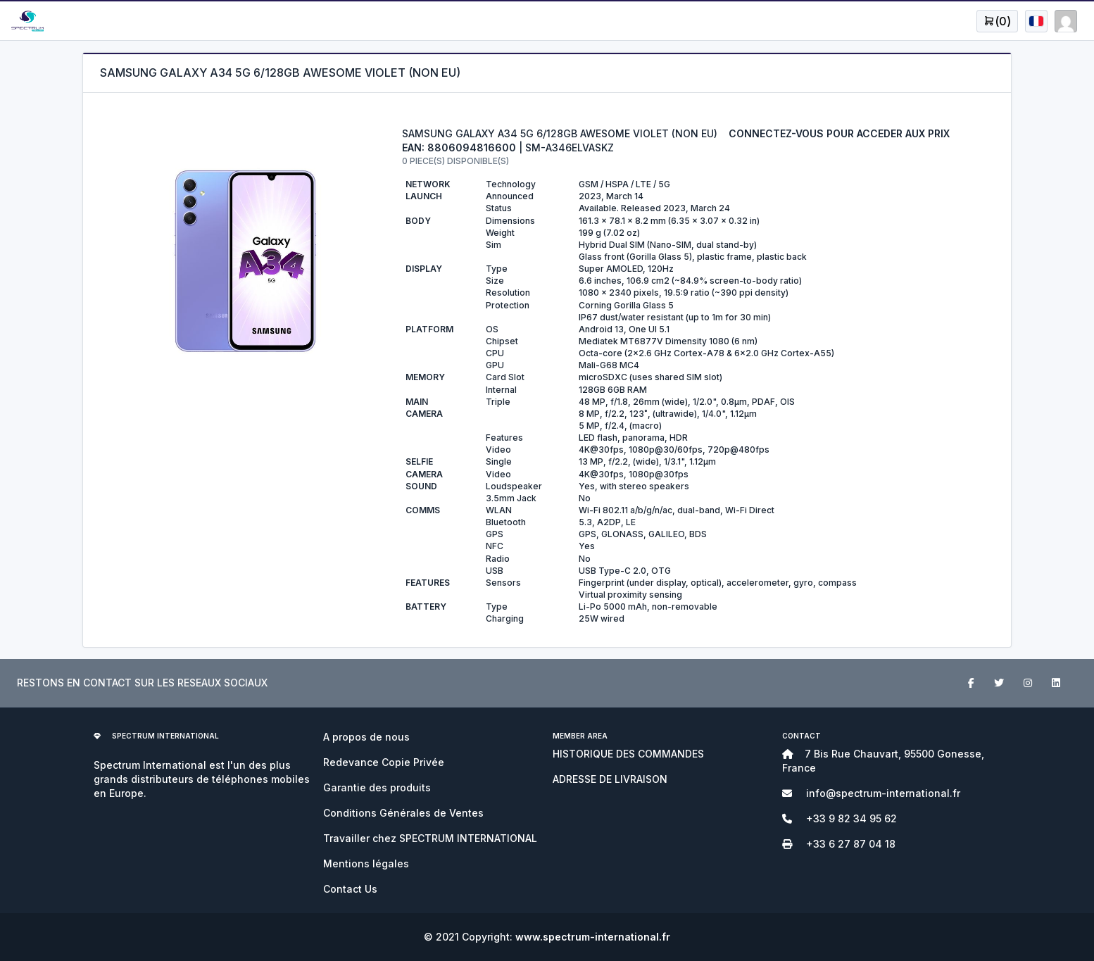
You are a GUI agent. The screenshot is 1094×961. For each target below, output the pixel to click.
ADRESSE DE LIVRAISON (610, 779)
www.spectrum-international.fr (592, 937)
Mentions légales (366, 863)
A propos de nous (366, 737)
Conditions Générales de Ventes (403, 813)
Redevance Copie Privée (383, 762)
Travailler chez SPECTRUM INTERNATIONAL (430, 838)
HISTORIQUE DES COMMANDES (628, 754)
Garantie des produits (377, 787)
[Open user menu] (997, 21)
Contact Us (350, 889)
